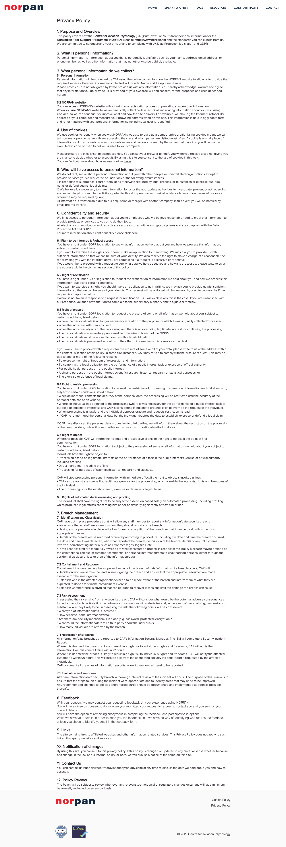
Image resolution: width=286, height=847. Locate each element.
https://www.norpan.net (150, 39)
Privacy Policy (221, 805)
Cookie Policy (221, 800)
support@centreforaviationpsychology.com (113, 767)
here (127, 161)
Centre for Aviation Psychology (209, 834)
